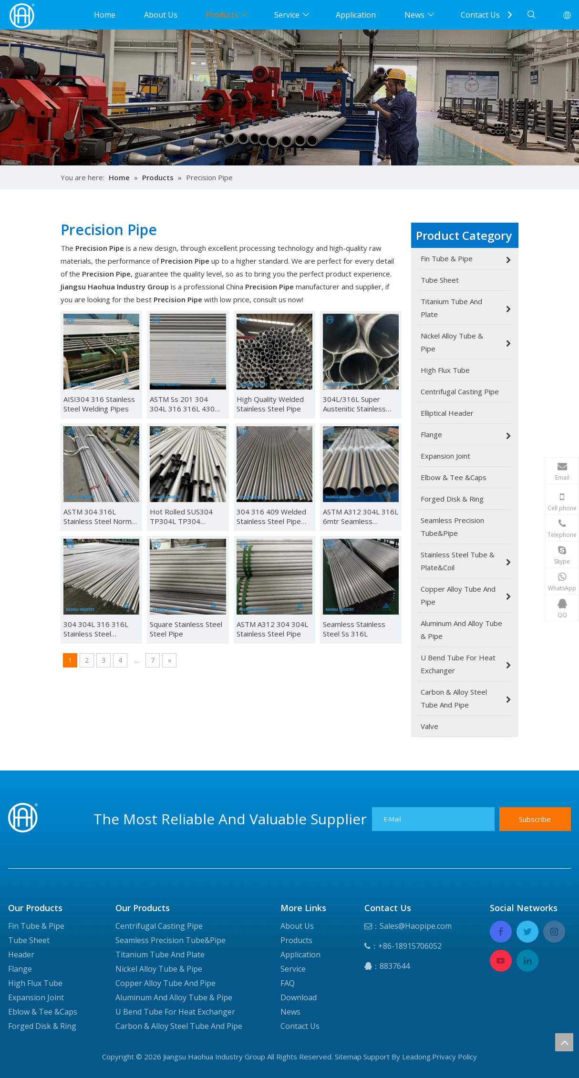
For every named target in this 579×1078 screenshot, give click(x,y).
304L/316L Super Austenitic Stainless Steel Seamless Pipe (356, 403)
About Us (160, 15)
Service (287, 15)
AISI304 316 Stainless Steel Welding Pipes (99, 403)
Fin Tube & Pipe (36, 926)
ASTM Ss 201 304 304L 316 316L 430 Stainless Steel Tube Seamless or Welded (183, 403)
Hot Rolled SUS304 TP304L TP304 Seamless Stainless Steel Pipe (181, 516)
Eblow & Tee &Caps (42, 1011)
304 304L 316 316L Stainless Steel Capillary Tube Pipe (95, 628)
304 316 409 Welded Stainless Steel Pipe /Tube (271, 516)
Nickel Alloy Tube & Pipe (158, 969)
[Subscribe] (535, 819)
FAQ (287, 983)
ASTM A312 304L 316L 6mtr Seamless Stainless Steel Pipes (360, 516)
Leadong (416, 1056)
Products (222, 15)
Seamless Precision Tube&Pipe (170, 940)
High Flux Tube (35, 983)
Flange (20, 969)
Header (21, 954)
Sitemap (348, 1056)
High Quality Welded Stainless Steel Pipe (270, 403)
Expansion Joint (36, 997)
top (564, 1042)
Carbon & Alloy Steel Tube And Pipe (178, 1026)
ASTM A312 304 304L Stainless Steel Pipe (272, 628)
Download (298, 997)
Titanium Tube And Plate (160, 954)
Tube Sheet (29, 940)
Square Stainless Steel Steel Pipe (186, 628)
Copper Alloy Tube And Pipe (165, 983)
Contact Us (480, 15)
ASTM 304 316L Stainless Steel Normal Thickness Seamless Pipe (100, 516)
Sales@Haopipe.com (416, 926)
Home (104, 15)
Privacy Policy (454, 1056)
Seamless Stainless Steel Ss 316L (354, 628)
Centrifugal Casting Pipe (159, 926)
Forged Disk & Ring (42, 1026)
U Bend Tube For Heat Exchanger (175, 1011)
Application (356, 15)
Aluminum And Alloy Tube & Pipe (173, 997)
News (414, 15)
